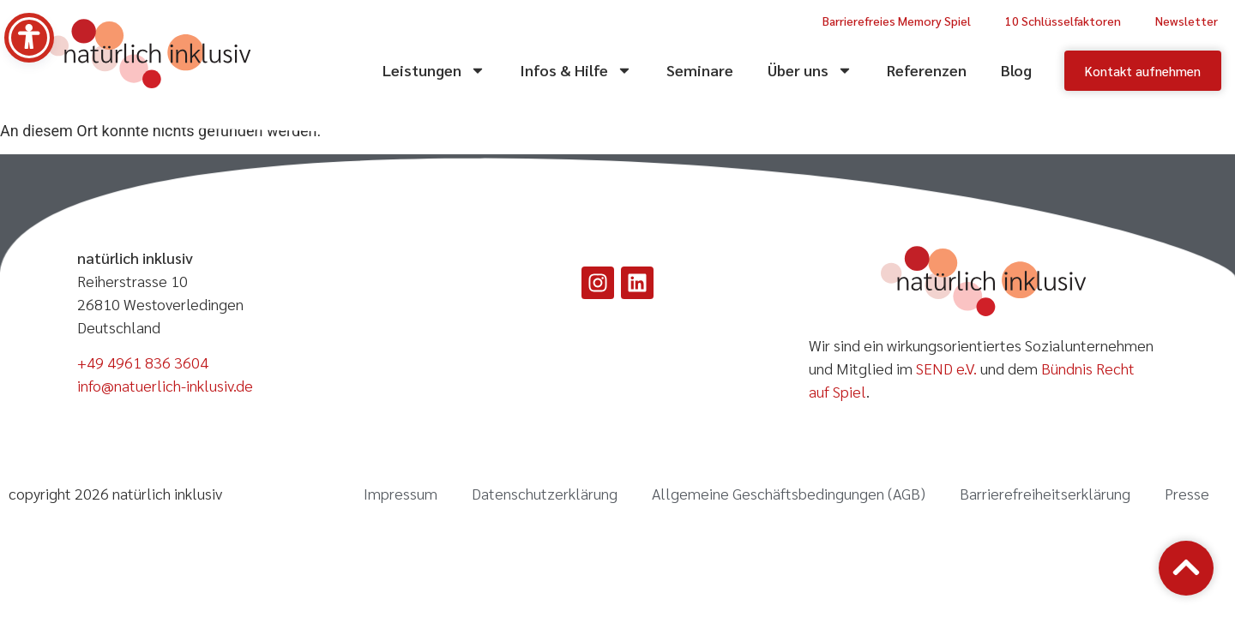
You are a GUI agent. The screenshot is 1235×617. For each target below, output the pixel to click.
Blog (1016, 70)
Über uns (810, 70)
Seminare (699, 70)
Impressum (400, 493)
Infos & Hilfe (576, 70)
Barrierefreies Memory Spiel (896, 20)
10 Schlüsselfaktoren (1063, 20)
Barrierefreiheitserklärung (1045, 493)
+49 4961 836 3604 (142, 362)
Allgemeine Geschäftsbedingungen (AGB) (788, 493)
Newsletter (1186, 20)
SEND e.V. (946, 368)
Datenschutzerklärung (545, 493)
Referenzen (927, 70)
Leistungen (434, 70)
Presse (1187, 493)
